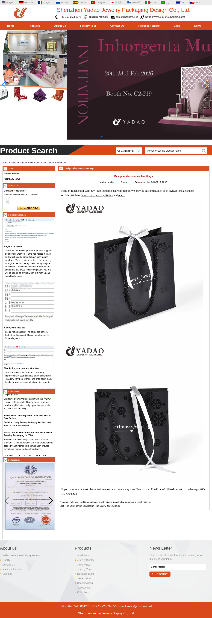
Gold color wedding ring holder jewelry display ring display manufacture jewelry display (110, 502)
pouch (121, 195)
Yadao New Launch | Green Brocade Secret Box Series (27, 418)
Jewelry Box (83, 564)
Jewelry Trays (84, 569)
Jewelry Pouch (85, 578)
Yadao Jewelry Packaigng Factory (21, 555)
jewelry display (104, 195)
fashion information (12, 569)
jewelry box (88, 195)
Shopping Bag (85, 583)
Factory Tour (88, 25)
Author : (104, 182)
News (197, 25)
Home (10, 25)
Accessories (83, 587)
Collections (83, 592)
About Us (60, 25)
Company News (25, 162)
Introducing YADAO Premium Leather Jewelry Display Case (29, 395)
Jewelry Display (85, 560)
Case (177, 25)
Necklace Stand (86, 573)
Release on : (141, 182)
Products (34, 25)
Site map (7, 573)
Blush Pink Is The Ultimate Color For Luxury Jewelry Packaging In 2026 (28, 435)
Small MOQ (83, 555)
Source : (125, 182)
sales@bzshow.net (127, 17)
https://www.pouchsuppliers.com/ (165, 17)
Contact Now (28, 208)
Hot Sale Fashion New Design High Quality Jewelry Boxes (93, 506)
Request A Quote (149, 25)
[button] (101, 136)
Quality (6, 560)
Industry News (11, 173)
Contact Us (117, 25)
